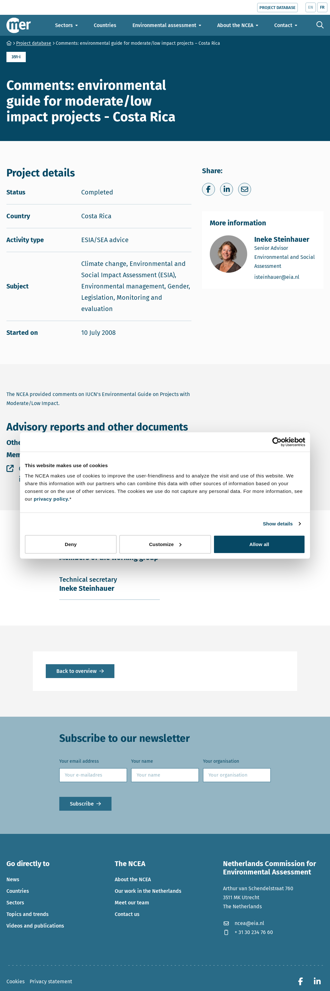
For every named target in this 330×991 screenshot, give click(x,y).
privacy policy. (52, 498)
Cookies (15, 981)
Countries (17, 891)
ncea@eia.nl (243, 923)
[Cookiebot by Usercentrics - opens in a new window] (277, 442)
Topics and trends (27, 914)
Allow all (259, 544)
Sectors (15, 903)
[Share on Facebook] (208, 189)
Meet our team (132, 903)
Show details (278, 523)
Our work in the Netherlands (148, 891)
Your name (142, 761)
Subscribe (82, 804)
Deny (71, 544)
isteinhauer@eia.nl (285, 276)
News (12, 879)
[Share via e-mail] (244, 189)
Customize (165, 544)
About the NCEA (133, 879)
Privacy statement (51, 981)
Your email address (79, 761)
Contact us (127, 914)
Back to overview (76, 671)
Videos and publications (35, 926)
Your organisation (221, 761)
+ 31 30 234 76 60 (248, 932)
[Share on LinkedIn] (226, 189)
